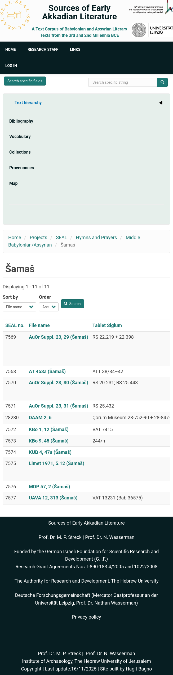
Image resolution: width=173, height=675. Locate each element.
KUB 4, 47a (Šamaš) (50, 452)
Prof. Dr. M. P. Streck (60, 537)
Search (72, 304)
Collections (20, 152)
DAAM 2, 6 (40, 417)
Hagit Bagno (139, 669)
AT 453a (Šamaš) (47, 371)
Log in (11, 66)
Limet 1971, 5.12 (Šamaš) (56, 463)
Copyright (31, 669)
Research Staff (43, 49)
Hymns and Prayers (96, 237)
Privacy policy (86, 617)
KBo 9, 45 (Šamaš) (49, 441)
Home (10, 49)
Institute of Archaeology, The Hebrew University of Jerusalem (86, 661)
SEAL (61, 237)
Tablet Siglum (107, 325)
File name (39, 325)
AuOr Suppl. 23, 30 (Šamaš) (58, 382)
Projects (38, 237)
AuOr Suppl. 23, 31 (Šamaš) (58, 406)
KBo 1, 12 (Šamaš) (49, 429)
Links (75, 49)
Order (45, 297)
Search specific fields (24, 81)
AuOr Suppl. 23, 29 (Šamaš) (58, 337)
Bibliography (21, 121)
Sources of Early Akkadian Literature (79, 12)
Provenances (21, 167)
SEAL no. (15, 325)
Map (13, 183)
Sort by (10, 297)
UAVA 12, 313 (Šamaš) (53, 497)
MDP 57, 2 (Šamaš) (49, 486)
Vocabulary (20, 136)
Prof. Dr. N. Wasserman (109, 537)
